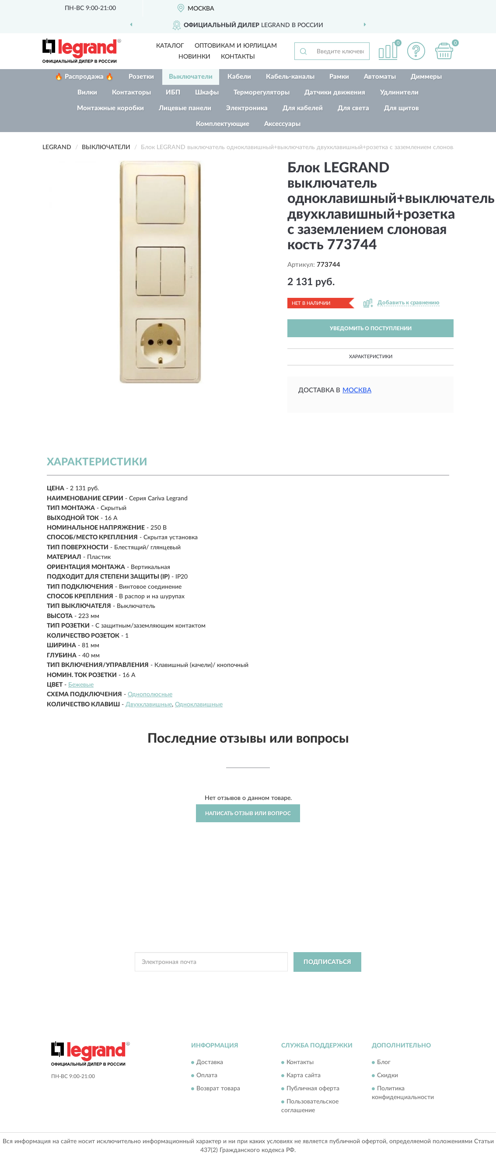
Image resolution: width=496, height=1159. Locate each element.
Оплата (206, 1076)
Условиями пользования (322, 981)
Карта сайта (303, 1076)
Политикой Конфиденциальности (245, 981)
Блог (384, 1063)
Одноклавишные (199, 705)
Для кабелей (303, 108)
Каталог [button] (170, 46)
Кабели (239, 76)
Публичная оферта (312, 1089)
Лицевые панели (185, 108)
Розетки (141, 76)
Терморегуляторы (262, 92)
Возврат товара (218, 1089)
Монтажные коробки (110, 108)
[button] (416, 51)
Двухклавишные (149, 705)
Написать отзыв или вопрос (248, 813)
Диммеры (426, 76)
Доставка (209, 1063)
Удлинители (399, 92)
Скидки (387, 1076)
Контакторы (131, 92)
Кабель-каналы (290, 76)
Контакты (238, 57)
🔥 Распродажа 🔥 (84, 76)
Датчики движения (334, 92)
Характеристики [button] (370, 356)
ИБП (173, 92)
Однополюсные (150, 694)
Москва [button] (356, 390)
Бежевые (81, 685)
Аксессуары (282, 124)
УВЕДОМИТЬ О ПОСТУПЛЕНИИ (371, 328)
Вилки (87, 92)
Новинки (194, 57)
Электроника (247, 108)
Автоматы (380, 76)
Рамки (339, 76)
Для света (353, 108)
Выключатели (191, 76)
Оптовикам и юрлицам (236, 46)
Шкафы (207, 92)
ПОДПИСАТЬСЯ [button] (327, 962)
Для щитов (401, 108)
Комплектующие (222, 124)
